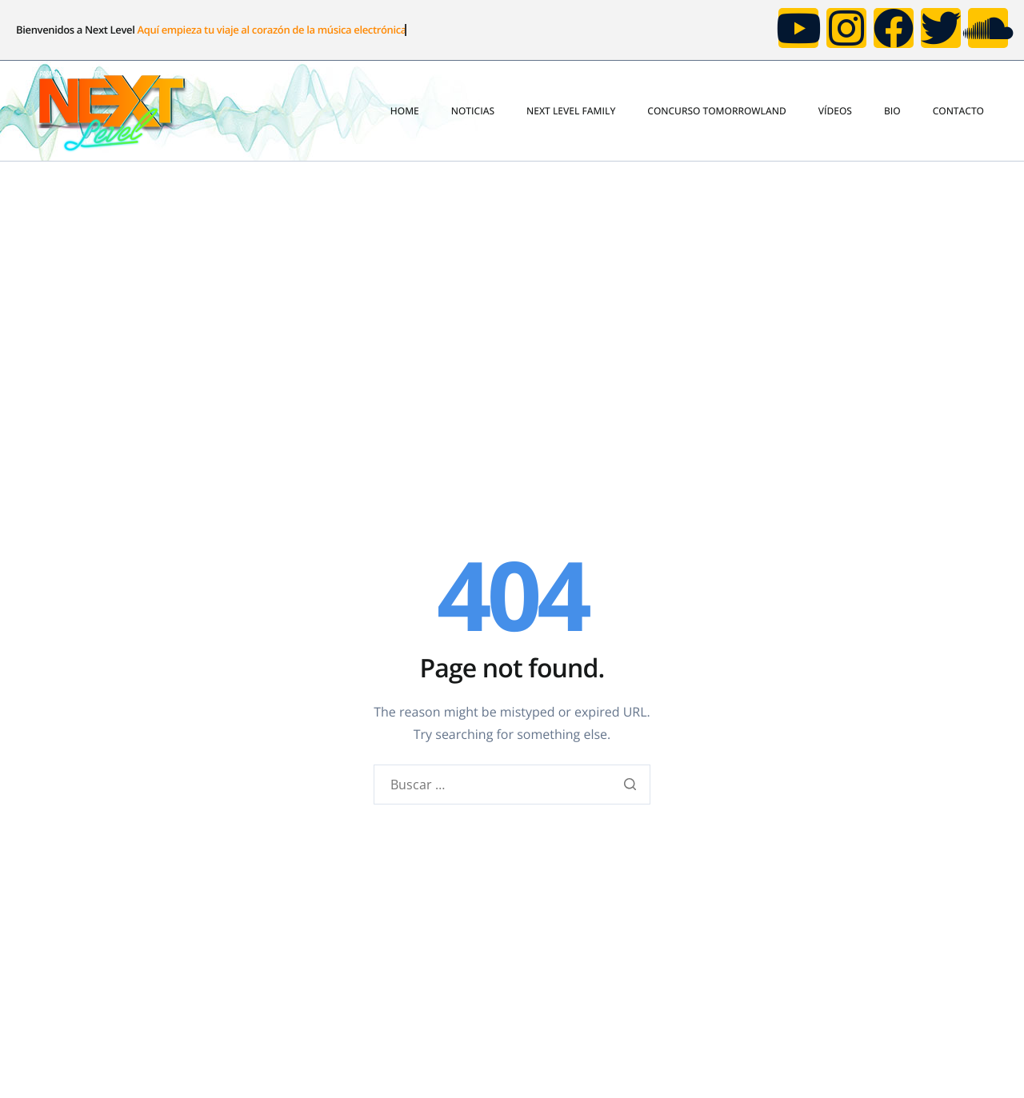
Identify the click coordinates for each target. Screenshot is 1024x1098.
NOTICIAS (472, 111)
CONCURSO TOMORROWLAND (716, 111)
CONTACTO (958, 111)
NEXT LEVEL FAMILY (570, 111)
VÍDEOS (835, 111)
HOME (404, 111)
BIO (892, 111)
